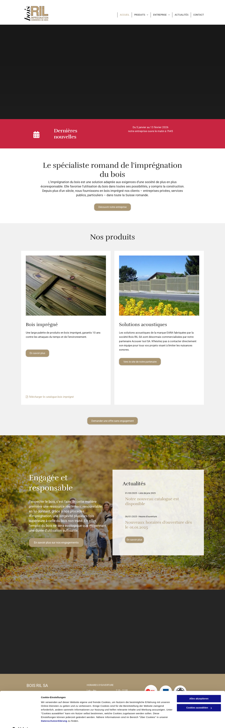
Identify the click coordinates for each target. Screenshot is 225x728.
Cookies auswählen (52, 722)
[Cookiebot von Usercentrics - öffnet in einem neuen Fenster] (20, 722)
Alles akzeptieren (199, 691)
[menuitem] (122, 14)
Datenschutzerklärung (54, 713)
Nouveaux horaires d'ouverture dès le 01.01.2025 (158, 525)
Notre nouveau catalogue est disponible (152, 501)
